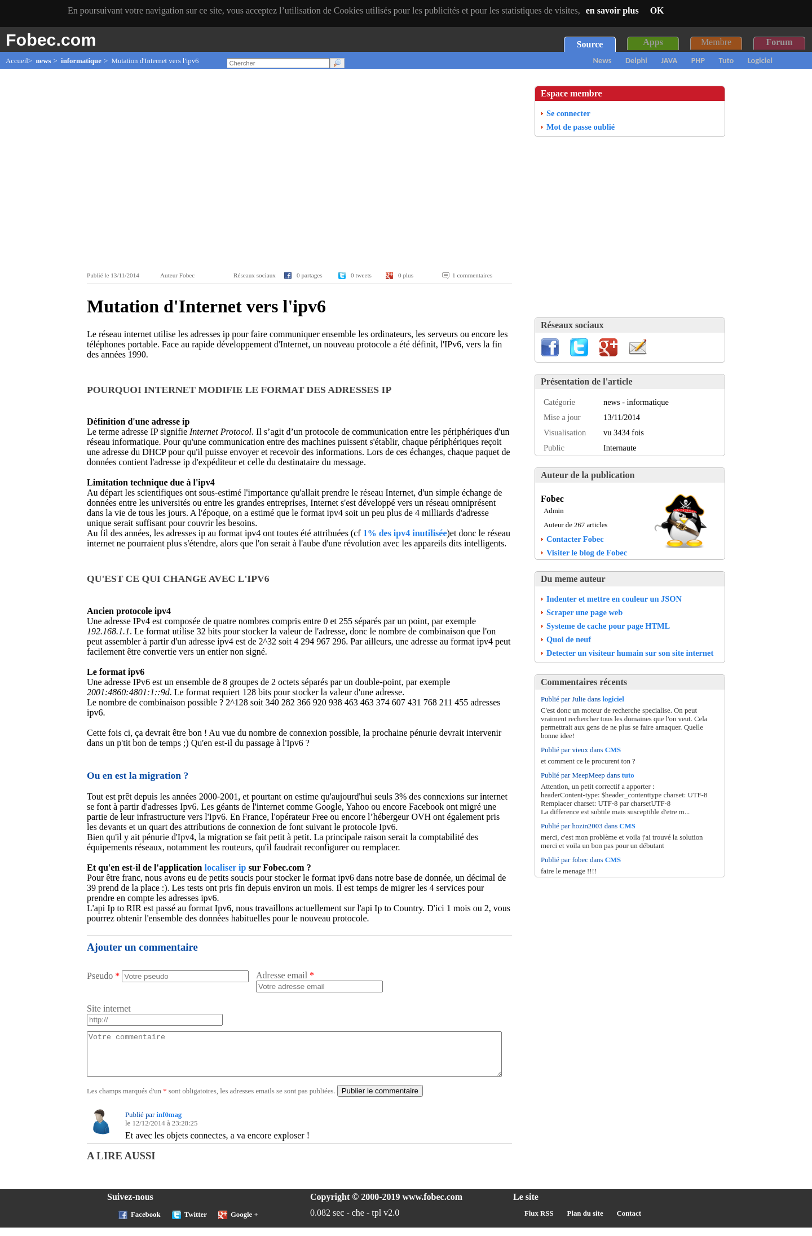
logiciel (613, 699)
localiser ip (225, 867)
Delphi (636, 60)
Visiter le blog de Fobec (586, 552)
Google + (244, 1223)
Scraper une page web (584, 612)
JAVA (669, 60)
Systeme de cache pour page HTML (608, 625)
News (602, 60)
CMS (613, 750)
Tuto (726, 60)
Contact (629, 1222)
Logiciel (760, 60)
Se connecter (568, 113)
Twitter (195, 1223)
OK (657, 10)
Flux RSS (539, 1222)
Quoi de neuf (568, 639)
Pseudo (103, 976)
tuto (628, 775)
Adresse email (285, 975)
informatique (81, 61)
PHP (698, 60)
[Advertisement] (302, 170)
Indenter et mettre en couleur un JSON (614, 598)
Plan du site (585, 1222)
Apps (653, 42)
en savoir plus (612, 10)
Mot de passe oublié (580, 126)
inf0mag (169, 1123)
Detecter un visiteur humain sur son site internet (629, 652)
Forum (779, 42)
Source (590, 44)
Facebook (146, 1223)
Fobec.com (51, 39)
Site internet (109, 1008)
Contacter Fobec (575, 539)
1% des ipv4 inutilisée (405, 533)
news (43, 61)
